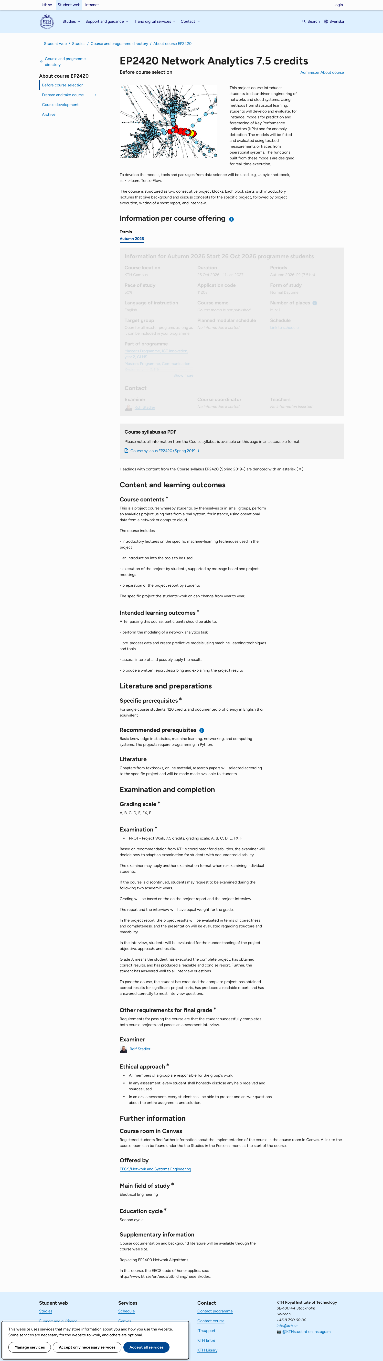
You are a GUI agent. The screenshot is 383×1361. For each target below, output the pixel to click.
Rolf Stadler (140, 1048)
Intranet (92, 4)
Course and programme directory (119, 43)
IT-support (206, 1330)
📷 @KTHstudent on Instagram (304, 1331)
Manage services (29, 1347)
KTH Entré (206, 1340)
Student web (69, 4)
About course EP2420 (172, 43)
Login (338, 4)
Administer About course (322, 72)
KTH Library (207, 1350)
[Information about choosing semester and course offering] (231, 219)
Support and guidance (58, 1321)
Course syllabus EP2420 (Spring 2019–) (164, 450)
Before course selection (63, 85)
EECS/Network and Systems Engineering (155, 1169)
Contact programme (215, 1311)
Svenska (337, 21)
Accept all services (146, 1347)
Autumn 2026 (132, 238)
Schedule (126, 1311)
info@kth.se (287, 1325)
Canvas (124, 1321)
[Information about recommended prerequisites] (201, 730)
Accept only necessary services (87, 1347)
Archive (48, 114)
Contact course (210, 1321)
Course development (60, 104)
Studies (78, 43)
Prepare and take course (63, 95)
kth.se (47, 4)
